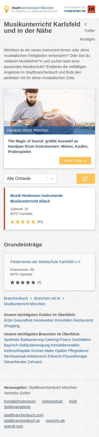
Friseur (65, 339)
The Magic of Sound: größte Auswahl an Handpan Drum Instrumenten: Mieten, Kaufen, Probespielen (48, 146)
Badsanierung (32, 339)
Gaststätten (81, 339)
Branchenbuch (16, 298)
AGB (73, 401)
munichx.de (55, 420)
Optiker (61, 351)
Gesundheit (23, 320)
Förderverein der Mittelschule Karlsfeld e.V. (45, 262)
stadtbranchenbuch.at (22, 420)
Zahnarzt (35, 362)
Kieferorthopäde (17, 351)
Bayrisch (11, 345)
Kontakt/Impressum (20, 401)
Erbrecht (55, 356)
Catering (51, 339)
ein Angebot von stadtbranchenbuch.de (34, 11)
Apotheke (12, 339)
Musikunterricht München (24, 304)
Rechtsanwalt (15, 356)
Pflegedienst (78, 351)
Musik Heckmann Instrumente (50, 198)
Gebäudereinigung (34, 345)
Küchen (37, 351)
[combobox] (6, 178)
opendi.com (13, 426)
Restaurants (83, 320)
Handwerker (43, 320)
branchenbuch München (33, 8)
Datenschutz (52, 401)
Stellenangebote (17, 407)
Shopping (12, 326)
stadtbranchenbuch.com (23, 415)
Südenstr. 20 (51, 211)
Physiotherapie (75, 356)
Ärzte (8, 320)
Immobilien (63, 320)
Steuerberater (15, 362)
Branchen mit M (47, 298)
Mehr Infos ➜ (75, 161)
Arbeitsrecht (37, 356)
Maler (49, 351)
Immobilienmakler (65, 345)
